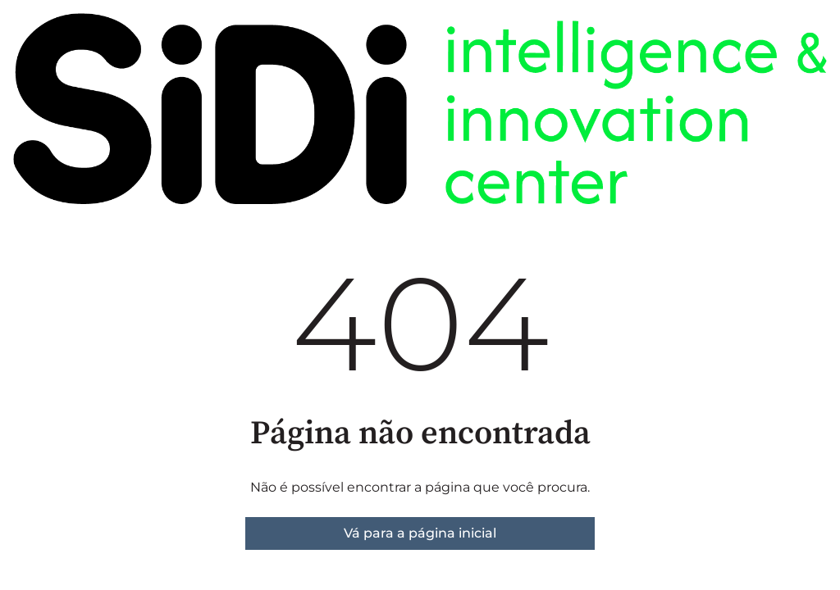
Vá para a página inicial (420, 533)
